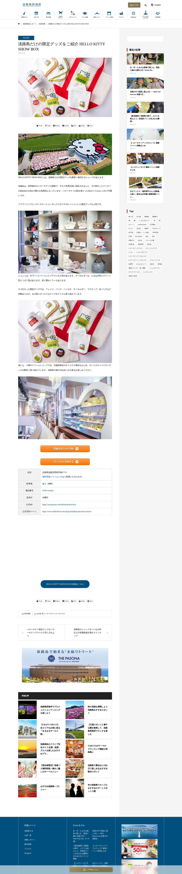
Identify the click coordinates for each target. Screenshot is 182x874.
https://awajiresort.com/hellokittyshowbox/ (59, 504)
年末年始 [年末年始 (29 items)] (155, 232)
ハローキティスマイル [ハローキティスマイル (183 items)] (135, 248)
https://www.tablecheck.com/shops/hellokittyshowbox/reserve (66, 511)
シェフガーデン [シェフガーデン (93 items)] (155, 268)
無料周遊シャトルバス (52, 477)
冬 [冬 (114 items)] (154, 220)
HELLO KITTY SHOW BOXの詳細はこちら (65, 584)
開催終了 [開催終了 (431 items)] (155, 216)
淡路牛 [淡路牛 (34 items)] (147, 228)
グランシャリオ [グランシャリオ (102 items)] (155, 260)
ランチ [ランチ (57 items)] (131, 228)
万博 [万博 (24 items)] (130, 236)
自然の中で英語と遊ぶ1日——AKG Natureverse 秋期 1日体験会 (100, 835)
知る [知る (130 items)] (147, 236)
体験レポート (97, 17)
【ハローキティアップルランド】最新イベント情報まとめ (100, 848)
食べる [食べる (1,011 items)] (131, 216)
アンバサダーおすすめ (145, 17)
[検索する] (145, 5)
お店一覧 (36, 17)
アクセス (121, 17)
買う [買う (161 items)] (153, 236)
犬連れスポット (60, 17)
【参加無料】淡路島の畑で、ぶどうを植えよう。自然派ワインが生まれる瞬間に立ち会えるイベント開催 (81, 852)
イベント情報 (109, 17)
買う (43, 614)
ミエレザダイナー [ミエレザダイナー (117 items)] (144, 220)
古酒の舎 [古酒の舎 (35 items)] (131, 244)
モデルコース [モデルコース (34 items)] (157, 228)
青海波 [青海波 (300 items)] (160, 264)
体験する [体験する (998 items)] (131, 240)
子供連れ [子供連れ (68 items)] (153, 224)
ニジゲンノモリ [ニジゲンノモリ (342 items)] (148, 272)
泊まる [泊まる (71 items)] (140, 240)
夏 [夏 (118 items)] (134, 220)
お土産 (39, 614)
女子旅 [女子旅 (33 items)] (131, 232)
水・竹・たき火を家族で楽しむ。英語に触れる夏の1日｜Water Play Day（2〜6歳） (81, 836)
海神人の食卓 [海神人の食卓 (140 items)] (133, 276)
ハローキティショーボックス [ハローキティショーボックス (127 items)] (138, 260)
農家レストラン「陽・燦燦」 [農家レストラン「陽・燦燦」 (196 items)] (138, 268)
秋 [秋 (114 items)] (160, 220)
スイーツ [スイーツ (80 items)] (131, 224)
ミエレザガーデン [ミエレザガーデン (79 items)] (142, 252)
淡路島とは (24, 17)
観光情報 (48, 17)
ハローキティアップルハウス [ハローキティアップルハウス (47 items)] (138, 256)
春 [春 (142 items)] (129, 220)
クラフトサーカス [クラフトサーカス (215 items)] (134, 272)
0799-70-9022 (48, 491)
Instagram (133, 17)
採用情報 (157, 17)
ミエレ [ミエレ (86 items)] (131, 252)
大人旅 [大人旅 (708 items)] (139, 216)
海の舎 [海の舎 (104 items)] (152, 264)
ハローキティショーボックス (55, 614)
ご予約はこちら (91, 870)
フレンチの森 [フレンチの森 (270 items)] (150, 240)
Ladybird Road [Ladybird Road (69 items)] (142, 224)
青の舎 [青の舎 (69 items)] (149, 244)
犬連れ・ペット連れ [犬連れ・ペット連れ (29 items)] (143, 232)
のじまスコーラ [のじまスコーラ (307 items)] (141, 264)
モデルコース (72, 17)
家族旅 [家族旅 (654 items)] (147, 216)
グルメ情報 (85, 17)
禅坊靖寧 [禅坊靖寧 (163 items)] (141, 244)
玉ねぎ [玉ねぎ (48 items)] (139, 228)
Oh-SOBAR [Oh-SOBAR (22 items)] (138, 236)
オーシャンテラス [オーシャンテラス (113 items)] (151, 248)
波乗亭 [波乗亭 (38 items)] (131, 264)
